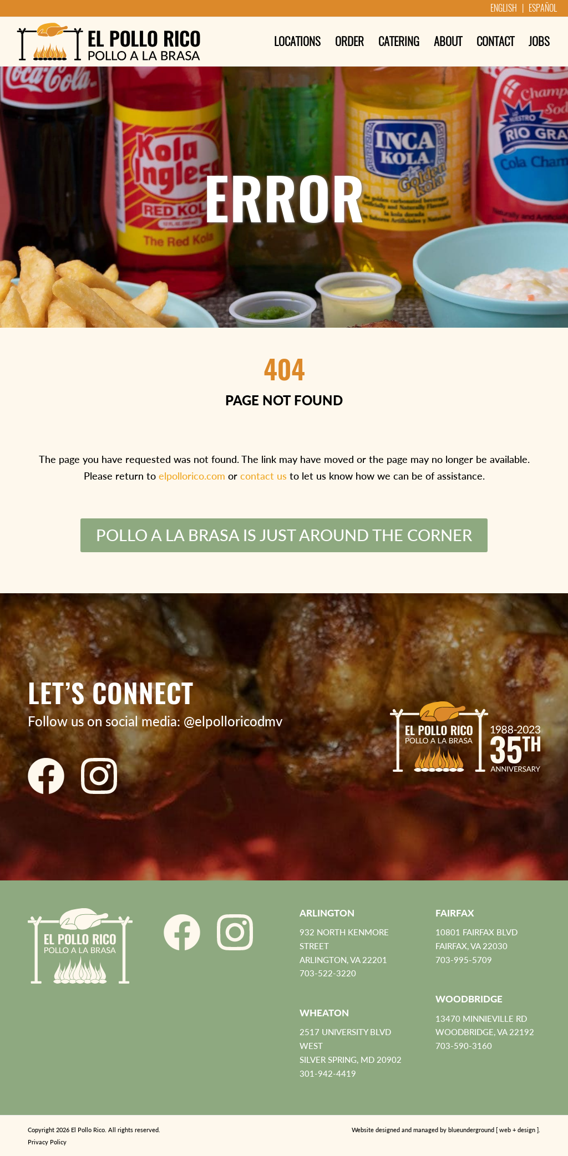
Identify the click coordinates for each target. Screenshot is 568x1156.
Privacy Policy (47, 1141)
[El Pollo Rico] (108, 41)
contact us (263, 476)
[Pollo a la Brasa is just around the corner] (284, 535)
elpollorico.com (192, 476)
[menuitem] (297, 41)
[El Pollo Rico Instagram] (99, 776)
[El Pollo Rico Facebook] (46, 776)
